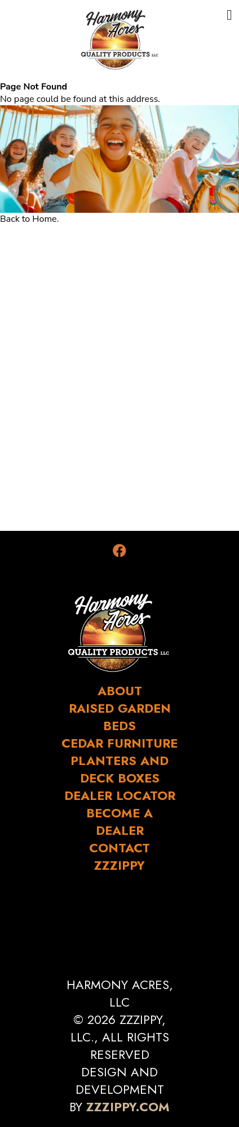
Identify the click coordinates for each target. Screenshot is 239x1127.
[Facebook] (119, 551)
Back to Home (28, 219)
